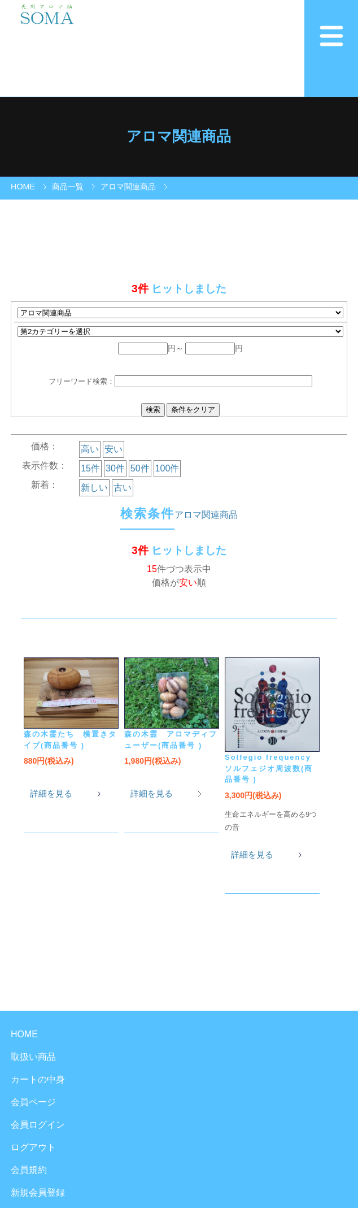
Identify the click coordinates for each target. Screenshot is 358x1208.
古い (122, 487)
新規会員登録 (38, 1192)
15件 (90, 468)
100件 (167, 468)
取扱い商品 (33, 1057)
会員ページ (33, 1102)
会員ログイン (38, 1124)
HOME (23, 186)
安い (113, 449)
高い (90, 449)
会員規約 (29, 1170)
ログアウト (33, 1147)
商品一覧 (68, 186)
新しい (94, 487)
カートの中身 (38, 1079)
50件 (140, 468)
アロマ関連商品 (128, 186)
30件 (115, 468)
